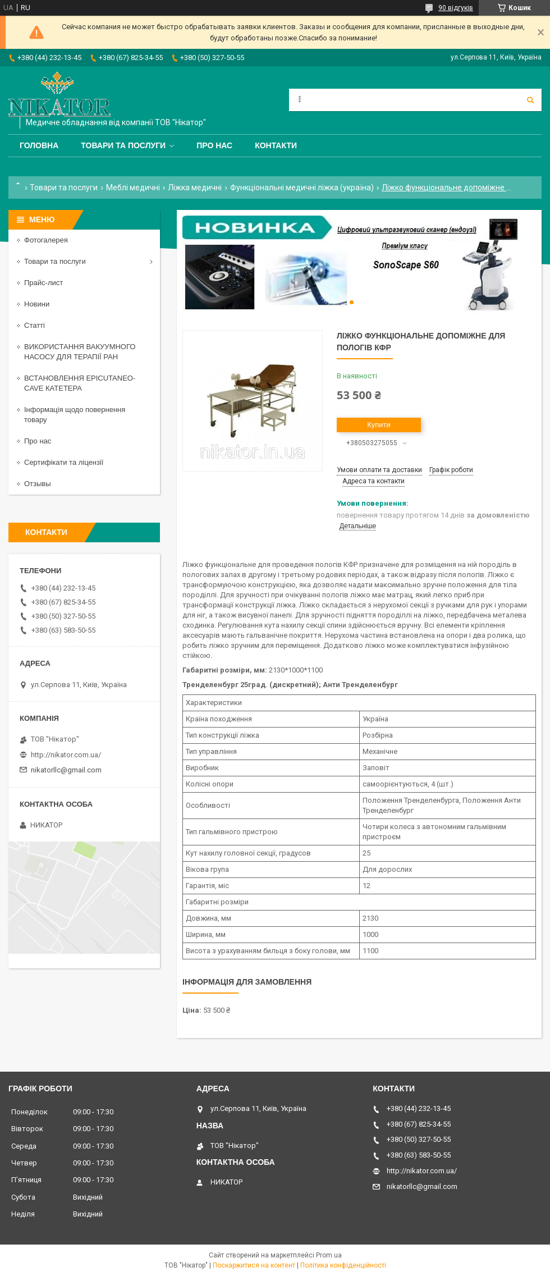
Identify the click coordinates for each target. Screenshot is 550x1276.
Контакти (276, 145)
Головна (39, 145)
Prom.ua (329, 1255)
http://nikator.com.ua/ (66, 755)
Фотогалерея (46, 240)
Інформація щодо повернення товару (74, 414)
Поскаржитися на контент (254, 1265)
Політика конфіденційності (343, 1265)
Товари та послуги (123, 145)
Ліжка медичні (195, 187)
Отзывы (37, 483)
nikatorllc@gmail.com (66, 770)
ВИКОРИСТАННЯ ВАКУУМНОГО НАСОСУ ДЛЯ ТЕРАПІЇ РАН (79, 351)
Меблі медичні (133, 187)
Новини (36, 304)
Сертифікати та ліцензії (63, 462)
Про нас (214, 145)
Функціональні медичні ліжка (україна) (302, 187)
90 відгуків (455, 8)
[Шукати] (530, 100)
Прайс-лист (43, 282)
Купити (379, 424)
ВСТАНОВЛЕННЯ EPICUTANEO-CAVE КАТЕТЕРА (79, 383)
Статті (34, 325)
